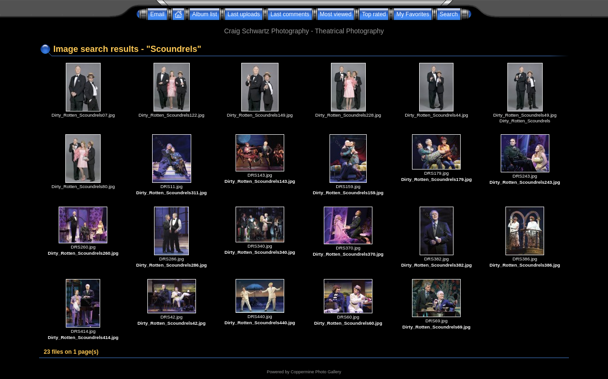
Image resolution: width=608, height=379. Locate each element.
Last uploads (243, 14)
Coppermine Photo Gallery (315, 371)
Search (449, 14)
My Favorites (412, 14)
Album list (204, 14)
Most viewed (336, 14)
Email (157, 14)
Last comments (289, 14)
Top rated (374, 14)
